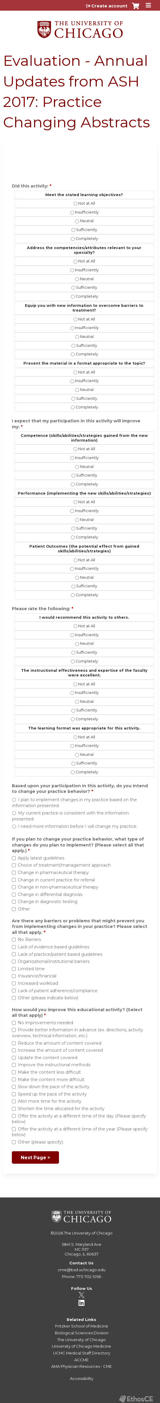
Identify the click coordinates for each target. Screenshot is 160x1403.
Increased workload (38, 983)
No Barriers (29, 939)
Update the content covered (47, 1057)
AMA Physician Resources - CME (81, 1366)
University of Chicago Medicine (81, 1346)
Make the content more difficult (51, 1079)
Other (24, 909)
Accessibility (81, 1378)
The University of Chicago (88, 1233)
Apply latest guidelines (41, 858)
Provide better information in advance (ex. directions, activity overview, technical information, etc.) (77, 1032)
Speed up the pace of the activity (52, 1094)
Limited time (31, 968)
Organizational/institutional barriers (53, 961)
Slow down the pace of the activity (53, 1086)
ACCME (81, 1359)
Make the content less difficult (49, 1072)
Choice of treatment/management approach (64, 865)
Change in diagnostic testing (47, 901)
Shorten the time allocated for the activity (61, 1108)
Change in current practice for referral (56, 880)
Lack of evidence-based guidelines (53, 947)
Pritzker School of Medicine (81, 1326)
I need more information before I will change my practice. (77, 826)
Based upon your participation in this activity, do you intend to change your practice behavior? (80, 788)
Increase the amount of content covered (60, 1050)
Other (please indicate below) (48, 997)
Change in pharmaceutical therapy (53, 872)
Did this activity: (30, 186)
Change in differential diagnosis (50, 894)
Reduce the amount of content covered (59, 1043)
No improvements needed (45, 1022)
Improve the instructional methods (54, 1064)
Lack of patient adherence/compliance (57, 990)
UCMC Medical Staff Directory (81, 1353)
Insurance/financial (37, 976)
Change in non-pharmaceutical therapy (58, 887)
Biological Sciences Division (81, 1332)
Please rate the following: (41, 608)
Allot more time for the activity (49, 1101)
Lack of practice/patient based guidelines (60, 954)
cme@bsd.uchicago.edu (81, 1269)
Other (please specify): (41, 1142)
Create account (109, 6)
